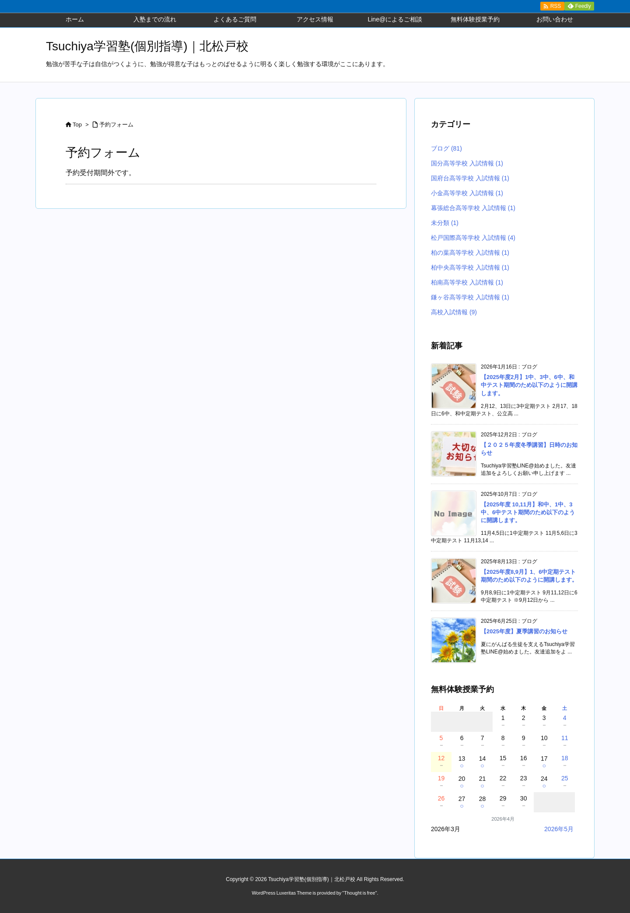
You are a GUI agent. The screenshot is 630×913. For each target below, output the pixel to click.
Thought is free (359, 892)
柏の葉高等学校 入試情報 (470, 252)
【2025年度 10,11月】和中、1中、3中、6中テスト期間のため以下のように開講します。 (528, 512)
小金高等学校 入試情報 (467, 193)
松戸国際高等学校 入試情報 (473, 237)
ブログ (446, 148)
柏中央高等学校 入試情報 (470, 267)
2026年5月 (559, 828)
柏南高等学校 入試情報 (467, 282)
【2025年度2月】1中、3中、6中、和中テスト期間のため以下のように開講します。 (529, 385)
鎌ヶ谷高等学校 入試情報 (470, 297)
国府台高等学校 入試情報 (470, 178)
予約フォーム (116, 124)
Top (77, 124)
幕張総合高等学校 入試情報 (473, 207)
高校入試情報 (454, 312)
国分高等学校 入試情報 (467, 163)
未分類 (444, 222)
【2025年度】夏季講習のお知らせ (524, 631)
